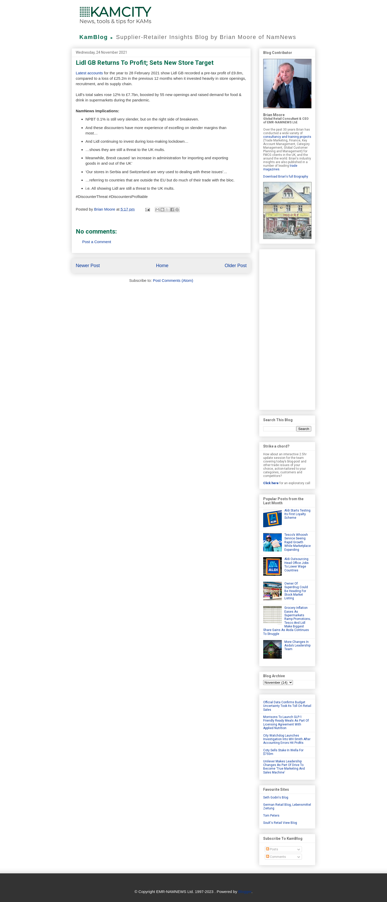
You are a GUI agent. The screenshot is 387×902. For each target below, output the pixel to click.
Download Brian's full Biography (285, 176)
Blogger (245, 891)
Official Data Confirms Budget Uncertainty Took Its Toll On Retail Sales (287, 706)
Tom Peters (271, 815)
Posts (272, 849)
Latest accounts (89, 73)
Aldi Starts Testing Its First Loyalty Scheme (297, 514)
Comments (276, 857)
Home (162, 265)
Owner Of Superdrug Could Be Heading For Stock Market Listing (296, 591)
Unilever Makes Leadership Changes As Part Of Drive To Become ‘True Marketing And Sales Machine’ (284, 767)
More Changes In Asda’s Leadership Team (297, 645)
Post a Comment (96, 242)
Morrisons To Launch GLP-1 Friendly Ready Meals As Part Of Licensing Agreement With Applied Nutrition (286, 722)
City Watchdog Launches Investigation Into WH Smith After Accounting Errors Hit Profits (286, 739)
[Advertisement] (287, 328)
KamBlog (97, 37)
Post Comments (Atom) (173, 280)
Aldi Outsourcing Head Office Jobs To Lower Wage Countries (296, 564)
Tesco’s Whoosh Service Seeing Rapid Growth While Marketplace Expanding (297, 542)
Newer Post (88, 265)
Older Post (236, 265)
